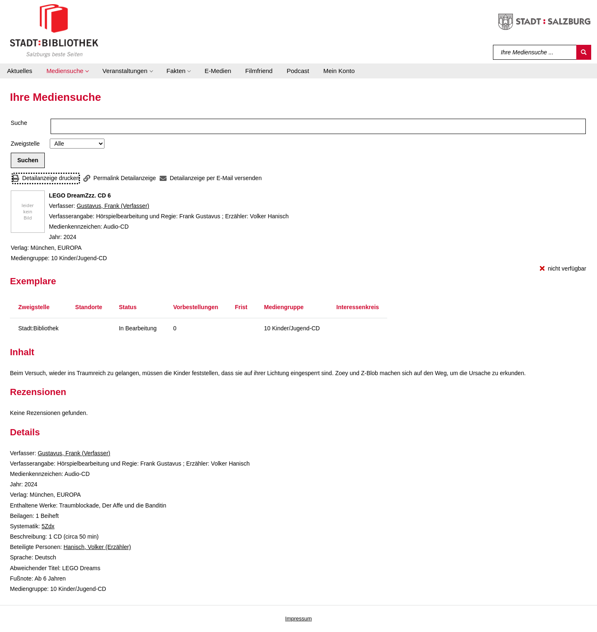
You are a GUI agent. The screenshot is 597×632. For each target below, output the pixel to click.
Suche (19, 123)
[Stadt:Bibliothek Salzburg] (54, 30)
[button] (67, 70)
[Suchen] (583, 52)
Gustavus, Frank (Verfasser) (113, 206)
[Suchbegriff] (535, 52)
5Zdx (47, 526)
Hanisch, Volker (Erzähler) (97, 547)
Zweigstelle (25, 143)
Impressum (298, 618)
